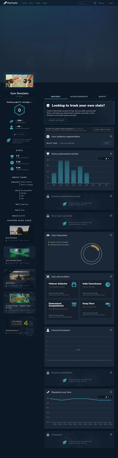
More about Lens (102, 131)
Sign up (101, 3)
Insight (37, 3)
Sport (22, 196)
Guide (44, 3)
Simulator (23, 193)
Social (24, 3)
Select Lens (51, 144)
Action (22, 210)
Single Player (24, 204)
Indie (22, 198)
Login (111, 3)
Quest (31, 3)
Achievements (79, 97)
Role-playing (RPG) (26, 190)
